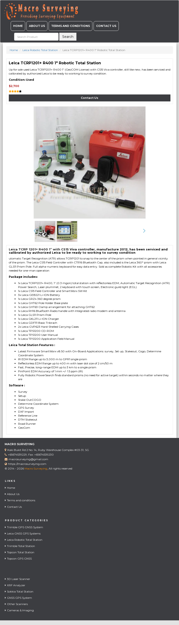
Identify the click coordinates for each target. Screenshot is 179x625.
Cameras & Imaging (19, 610)
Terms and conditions (70, 26)
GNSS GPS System (18, 597)
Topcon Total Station (19, 552)
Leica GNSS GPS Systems (23, 533)
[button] (35, 230)
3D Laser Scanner (17, 579)
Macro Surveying (36, 468)
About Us (37, 26)
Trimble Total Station (20, 546)
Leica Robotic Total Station (40, 50)
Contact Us (106, 26)
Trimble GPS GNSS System (24, 527)
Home (18, 26)
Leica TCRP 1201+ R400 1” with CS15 (39, 249)
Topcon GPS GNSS (18, 558)
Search (67, 37)
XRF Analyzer (15, 585)
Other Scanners (16, 604)
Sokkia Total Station (19, 591)
